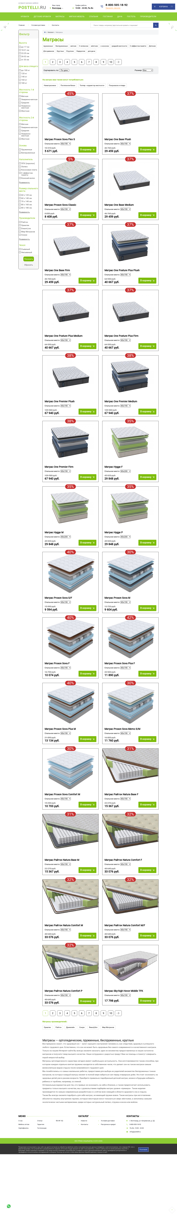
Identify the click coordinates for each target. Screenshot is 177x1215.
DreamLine (26, 228)
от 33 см (25, 60)
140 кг (24, 77)
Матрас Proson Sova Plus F (119, 679)
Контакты (55, 25)
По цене (64, 70)
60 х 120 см (26, 195)
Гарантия (40, 1153)
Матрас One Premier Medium (120, 409)
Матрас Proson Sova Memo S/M (122, 747)
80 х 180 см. (26, 208)
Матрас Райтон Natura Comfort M (64, 950)
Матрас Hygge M (54, 544)
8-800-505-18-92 (117, 4)
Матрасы (60, 16)
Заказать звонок (113, 8)
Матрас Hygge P (113, 544)
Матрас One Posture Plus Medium (63, 342)
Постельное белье (68, 85)
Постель (131, 16)
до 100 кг (25, 70)
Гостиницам (41, 1157)
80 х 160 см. (26, 205)
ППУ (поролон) (28, 163)
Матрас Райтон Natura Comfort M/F (124, 950)
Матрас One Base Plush (117, 139)
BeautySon (93, 1056)
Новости (84, 1149)
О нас (20, 1149)
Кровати (25, 16)
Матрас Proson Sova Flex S (60, 139)
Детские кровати (42, 16)
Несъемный (26, 252)
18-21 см (25, 50)
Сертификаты (23, 1157)
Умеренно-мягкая (29, 99)
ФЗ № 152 (59, 1149)
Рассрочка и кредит (108, 1153)
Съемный (25, 249)
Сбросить (28, 265)
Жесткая (25, 111)
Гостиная (108, 16)
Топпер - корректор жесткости (92, 85)
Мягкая (24, 96)
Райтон (24, 222)
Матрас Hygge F (113, 477)
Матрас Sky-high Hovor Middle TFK (123, 1017)
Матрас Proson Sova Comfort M (62, 814)
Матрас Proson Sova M (117, 612)
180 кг (24, 83)
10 (110, 62)
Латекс (24, 167)
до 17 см (25, 47)
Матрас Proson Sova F (57, 679)
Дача (119, 16)
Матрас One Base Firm (57, 274)
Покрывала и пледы (117, 85)
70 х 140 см (26, 201)
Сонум (24, 235)
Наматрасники (50, 85)
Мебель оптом (23, 1153)
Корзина (163, 7)
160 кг (24, 80)
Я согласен (143, 1178)
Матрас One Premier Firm (59, 477)
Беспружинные (28, 153)
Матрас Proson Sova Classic (60, 207)
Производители (148, 16)
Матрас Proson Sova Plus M (60, 747)
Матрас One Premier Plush (59, 409)
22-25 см (25, 53)
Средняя (25, 103)
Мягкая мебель (76, 16)
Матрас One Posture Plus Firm (121, 342)
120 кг (24, 73)
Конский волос (28, 178)
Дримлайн (70, 1056)
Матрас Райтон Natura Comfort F (123, 882)
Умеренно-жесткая (26, 107)
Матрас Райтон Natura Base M (62, 882)
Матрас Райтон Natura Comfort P (63, 1017)
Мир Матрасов (28, 232)
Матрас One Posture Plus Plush (122, 274)
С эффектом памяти (27, 174)
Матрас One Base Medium (119, 207)
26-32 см (25, 56)
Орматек (25, 225)
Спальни (93, 16)
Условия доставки (38, 25)
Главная (22, 25)
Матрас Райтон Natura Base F (121, 814)
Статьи (39, 1149)
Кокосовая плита (29, 170)
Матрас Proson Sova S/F (58, 612)
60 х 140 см (26, 198)
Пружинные (26, 150)
